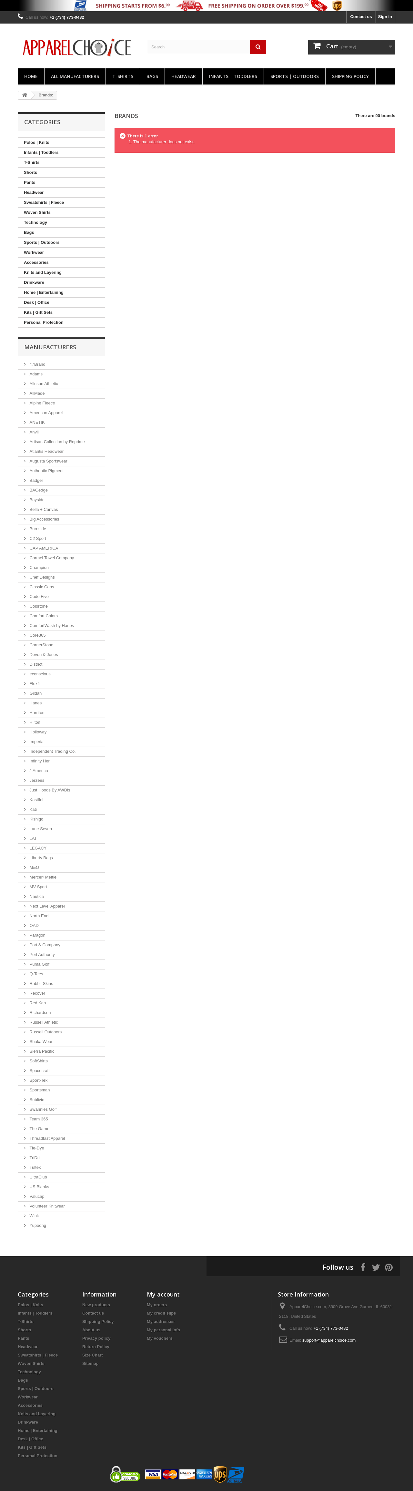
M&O (33, 867)
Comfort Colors (43, 615)
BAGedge (38, 490)
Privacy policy (96, 1338)
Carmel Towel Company (51, 557)
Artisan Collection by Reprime (56, 441)
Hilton (34, 722)
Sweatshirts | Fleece (44, 202)
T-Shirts (122, 76)
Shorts (30, 172)
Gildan (35, 693)
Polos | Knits (36, 142)
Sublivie (36, 1099)
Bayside (36, 499)
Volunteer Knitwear (46, 1206)
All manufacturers (75, 76)
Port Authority (41, 954)
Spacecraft (39, 1070)
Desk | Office (36, 302)
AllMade (36, 393)
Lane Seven (40, 828)
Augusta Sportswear (47, 461)
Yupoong (37, 1225)
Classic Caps (41, 586)
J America (38, 770)
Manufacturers (50, 347)
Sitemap (90, 1363)
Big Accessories (43, 519)
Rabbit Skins (40, 983)
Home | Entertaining (44, 292)
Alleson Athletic (43, 383)
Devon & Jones (43, 654)
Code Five (38, 596)
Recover (36, 993)
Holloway (37, 732)
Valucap (36, 1196)
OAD (33, 925)
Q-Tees (35, 973)
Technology (35, 222)
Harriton (36, 712)
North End (38, 915)
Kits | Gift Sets (38, 312)
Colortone (38, 606)
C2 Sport (37, 538)
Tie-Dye (36, 1148)
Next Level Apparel (46, 906)
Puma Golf (38, 964)
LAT (32, 838)
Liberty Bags (40, 857)
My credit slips (161, 1313)
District (35, 664)
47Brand (36, 364)
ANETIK (36, 422)
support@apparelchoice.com (329, 1340)
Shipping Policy (350, 76)
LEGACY (37, 848)
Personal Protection (44, 322)
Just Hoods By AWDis (49, 790)
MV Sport (37, 886)
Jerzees (36, 780)
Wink (33, 1215)
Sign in (385, 16)
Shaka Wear (40, 1041)
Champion (38, 567)
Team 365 (38, 1119)
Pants (29, 182)
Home (31, 76)
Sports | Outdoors (294, 76)
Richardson (39, 1012)
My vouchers (159, 1338)
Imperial (36, 741)
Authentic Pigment (46, 470)
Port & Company (44, 944)
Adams (35, 374)
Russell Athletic (43, 1022)
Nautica (36, 896)
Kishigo (35, 819)
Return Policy (95, 1346)
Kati (32, 809)
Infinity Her (39, 761)
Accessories (36, 262)
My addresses (161, 1321)
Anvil (33, 432)
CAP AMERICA (43, 548)
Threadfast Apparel (46, 1138)
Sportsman (39, 1090)
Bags (152, 76)
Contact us (361, 16)
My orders (157, 1304)
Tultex (34, 1167)
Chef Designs (41, 577)
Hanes (35, 703)
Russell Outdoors (45, 1031)
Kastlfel (35, 799)
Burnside (37, 528)
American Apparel (45, 412)
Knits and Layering (43, 272)
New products (96, 1304)
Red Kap (37, 1002)
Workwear (34, 252)
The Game (38, 1128)
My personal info (163, 1329)
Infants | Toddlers (233, 76)
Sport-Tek (37, 1080)
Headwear (183, 76)
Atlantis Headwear (46, 451)
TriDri (34, 1157)
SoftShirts (38, 1061)
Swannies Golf (42, 1109)
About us (91, 1329)
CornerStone (40, 644)
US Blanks (38, 1186)
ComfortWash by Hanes (51, 625)
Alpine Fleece (41, 403)
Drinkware (34, 282)
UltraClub (37, 1177)
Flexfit (34, 683)
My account (163, 1294)
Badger (35, 480)
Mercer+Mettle (42, 877)
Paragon (36, 935)
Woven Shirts (37, 212)
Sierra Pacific (41, 1051)
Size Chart (92, 1355)
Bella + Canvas (43, 509)
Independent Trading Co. (52, 751)
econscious (39, 673)
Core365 (36, 635)
